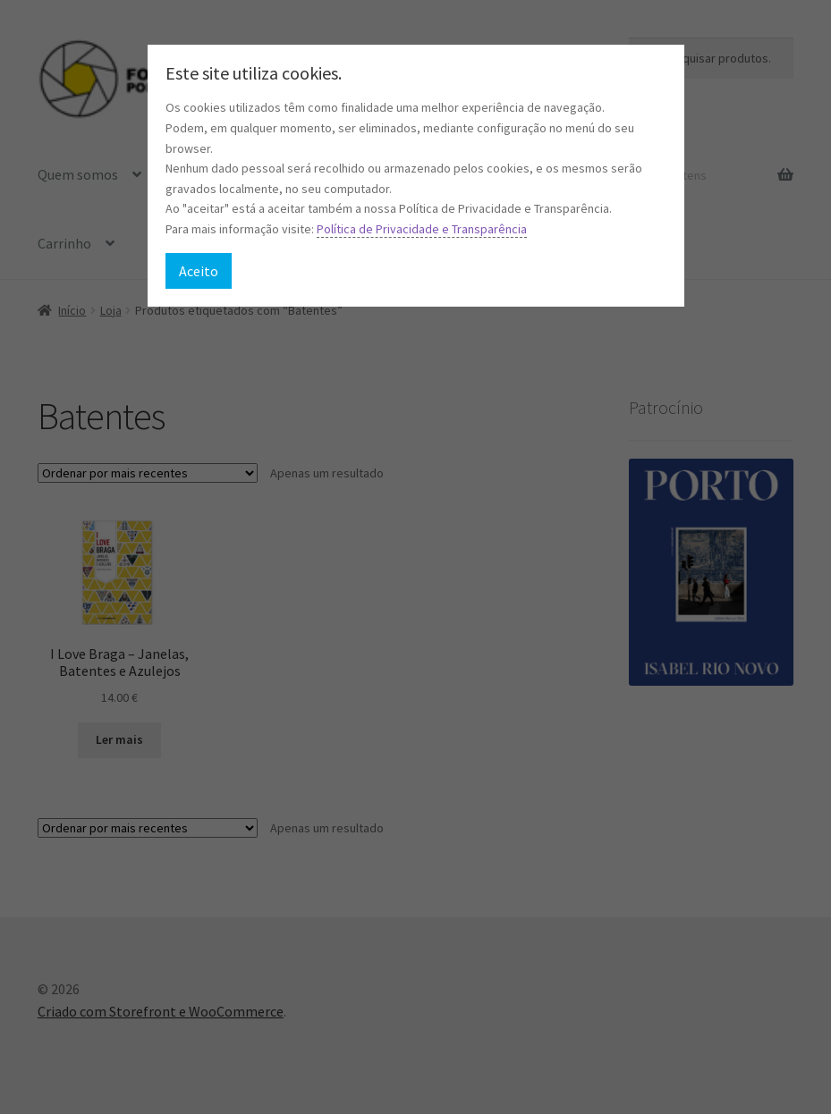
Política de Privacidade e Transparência (422, 229)
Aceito (198, 271)
